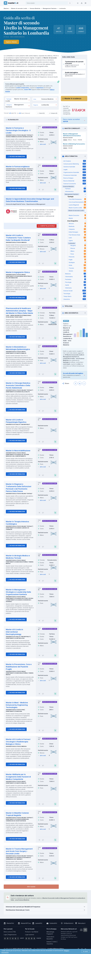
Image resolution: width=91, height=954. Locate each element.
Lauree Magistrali (77, 205)
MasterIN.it (10, 923)
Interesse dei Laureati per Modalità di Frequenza (23, 907)
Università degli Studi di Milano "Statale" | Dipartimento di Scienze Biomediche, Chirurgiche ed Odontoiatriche (19, 819)
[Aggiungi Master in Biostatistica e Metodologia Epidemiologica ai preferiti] (39, 374)
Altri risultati (31, 887)
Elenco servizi (8, 932)
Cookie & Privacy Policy (56, 949)
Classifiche (50, 944)
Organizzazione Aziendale (74, 172)
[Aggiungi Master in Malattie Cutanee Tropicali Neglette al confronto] (43, 839)
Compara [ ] (53, 113)
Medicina (75, 273)
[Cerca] (70, 3)
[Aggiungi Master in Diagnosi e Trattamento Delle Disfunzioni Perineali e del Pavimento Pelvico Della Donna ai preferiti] (39, 512)
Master (77, 218)
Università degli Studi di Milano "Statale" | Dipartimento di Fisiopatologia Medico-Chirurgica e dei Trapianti (19, 857)
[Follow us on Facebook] (82, 948)
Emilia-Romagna (77, 232)
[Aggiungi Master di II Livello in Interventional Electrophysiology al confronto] (43, 655)
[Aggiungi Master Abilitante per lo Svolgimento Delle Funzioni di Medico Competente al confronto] (43, 804)
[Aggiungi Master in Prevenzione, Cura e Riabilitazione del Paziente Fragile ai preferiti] (39, 693)
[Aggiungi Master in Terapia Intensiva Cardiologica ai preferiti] (39, 546)
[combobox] (47, 3)
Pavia (78, 254)
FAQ (14, 932)
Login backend (29, 934)
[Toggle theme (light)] (77, 3)
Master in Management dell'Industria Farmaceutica (72, 134)
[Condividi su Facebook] (75, 383)
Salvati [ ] (41, 113)
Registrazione (12, 934)
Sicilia (77, 265)
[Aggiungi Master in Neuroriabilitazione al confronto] (43, 475)
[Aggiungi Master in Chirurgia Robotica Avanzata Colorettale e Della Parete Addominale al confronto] (43, 410)
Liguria (77, 240)
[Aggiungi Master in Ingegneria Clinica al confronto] (43, 298)
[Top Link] (85, 3)
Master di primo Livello (77, 207)
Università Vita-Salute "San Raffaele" (18, 424)
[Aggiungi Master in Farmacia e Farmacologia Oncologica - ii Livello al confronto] (43, 157)
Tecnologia (74, 293)
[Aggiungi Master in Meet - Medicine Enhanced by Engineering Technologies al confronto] (43, 730)
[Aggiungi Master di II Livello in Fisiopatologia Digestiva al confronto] (43, 441)
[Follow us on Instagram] (78, 948)
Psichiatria (75, 279)
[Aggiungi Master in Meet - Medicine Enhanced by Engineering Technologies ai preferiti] (39, 730)
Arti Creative (74, 161)
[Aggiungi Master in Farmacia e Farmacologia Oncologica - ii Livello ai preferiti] (39, 157)
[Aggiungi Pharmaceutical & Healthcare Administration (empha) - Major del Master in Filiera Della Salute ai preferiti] (39, 338)
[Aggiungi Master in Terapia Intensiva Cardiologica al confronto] (43, 546)
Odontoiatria (75, 276)
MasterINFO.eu (26, 923)
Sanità (75, 285)
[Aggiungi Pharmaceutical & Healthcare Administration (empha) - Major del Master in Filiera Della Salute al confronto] (43, 338)
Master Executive (77, 215)
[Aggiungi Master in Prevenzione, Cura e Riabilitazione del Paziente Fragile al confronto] (43, 693)
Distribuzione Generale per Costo (18, 910)
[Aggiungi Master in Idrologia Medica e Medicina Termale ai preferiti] (39, 580)
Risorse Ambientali (74, 181)
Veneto (77, 271)
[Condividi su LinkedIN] (80, 383)
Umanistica (74, 299)
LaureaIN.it (38, 923)
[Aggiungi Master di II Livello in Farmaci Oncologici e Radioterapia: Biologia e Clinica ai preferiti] (39, 765)
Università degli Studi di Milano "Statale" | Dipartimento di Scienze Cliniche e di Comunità (19, 528)
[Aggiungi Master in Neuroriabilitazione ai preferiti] (39, 475)
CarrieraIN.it (53, 923)
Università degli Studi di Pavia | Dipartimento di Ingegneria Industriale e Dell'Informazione (19, 276)
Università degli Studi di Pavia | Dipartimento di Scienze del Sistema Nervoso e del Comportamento (17, 454)
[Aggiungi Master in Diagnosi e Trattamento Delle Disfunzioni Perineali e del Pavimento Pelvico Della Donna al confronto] (43, 512)
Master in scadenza (73, 98)
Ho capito (85, 951)
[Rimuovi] (29, 100)
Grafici (54, 941)
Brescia (78, 248)
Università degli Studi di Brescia (16, 242)
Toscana (77, 268)
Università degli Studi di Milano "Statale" (19, 493)
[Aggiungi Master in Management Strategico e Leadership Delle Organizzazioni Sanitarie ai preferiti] (39, 620)
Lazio (77, 237)
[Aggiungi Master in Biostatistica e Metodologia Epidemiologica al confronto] (43, 374)
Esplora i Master (11, 42)
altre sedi (43, 144)
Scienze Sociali (74, 290)
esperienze (39, 87)
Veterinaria (75, 288)
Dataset (49, 941)
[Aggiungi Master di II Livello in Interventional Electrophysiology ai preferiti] (39, 655)
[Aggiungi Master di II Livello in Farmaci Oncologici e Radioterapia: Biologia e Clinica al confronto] (43, 765)
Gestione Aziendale (74, 166)
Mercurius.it (81, 923)
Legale (74, 169)
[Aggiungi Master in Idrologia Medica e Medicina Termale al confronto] (43, 580)
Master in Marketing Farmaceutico (74, 144)
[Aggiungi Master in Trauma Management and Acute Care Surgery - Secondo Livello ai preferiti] (39, 878)
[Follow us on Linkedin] (85, 948)
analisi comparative (22, 87)
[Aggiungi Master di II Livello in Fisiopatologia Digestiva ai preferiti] (39, 441)
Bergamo (78, 245)
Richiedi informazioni (16, 156)
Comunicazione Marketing (74, 164)
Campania (77, 229)
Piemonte (77, 257)
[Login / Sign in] (81, 3)
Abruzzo (77, 223)
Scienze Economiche (74, 183)
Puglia (77, 259)
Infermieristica (75, 191)
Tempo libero (74, 296)
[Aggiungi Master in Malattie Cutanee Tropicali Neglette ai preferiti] (39, 839)
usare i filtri (27, 89)
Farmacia (75, 188)
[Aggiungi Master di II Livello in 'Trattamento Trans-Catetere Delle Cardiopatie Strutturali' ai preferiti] (39, 263)
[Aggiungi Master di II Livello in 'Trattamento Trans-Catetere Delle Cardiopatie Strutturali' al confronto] (43, 263)
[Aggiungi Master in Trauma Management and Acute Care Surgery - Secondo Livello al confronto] (43, 878)
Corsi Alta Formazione (77, 199)
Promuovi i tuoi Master (31, 932)
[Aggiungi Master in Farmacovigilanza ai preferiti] (39, 189)
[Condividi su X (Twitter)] (84, 383)
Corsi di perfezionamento (77, 202)
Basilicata (77, 226)
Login (5, 934)
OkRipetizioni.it (68, 923)
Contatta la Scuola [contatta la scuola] (46, 226)
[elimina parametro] (85, 186)
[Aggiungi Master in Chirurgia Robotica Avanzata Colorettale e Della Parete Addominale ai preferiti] (39, 410)
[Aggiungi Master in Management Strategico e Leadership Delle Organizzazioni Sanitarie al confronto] (43, 620)
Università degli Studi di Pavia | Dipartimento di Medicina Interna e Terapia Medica (19, 562)
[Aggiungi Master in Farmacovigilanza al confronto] (43, 189)
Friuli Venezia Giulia (77, 235)
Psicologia (75, 282)
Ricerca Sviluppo (74, 178)
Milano (78, 251)
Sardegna (77, 262)
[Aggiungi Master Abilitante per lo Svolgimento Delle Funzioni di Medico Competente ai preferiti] (39, 804)
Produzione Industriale (74, 175)
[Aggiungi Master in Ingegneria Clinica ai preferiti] (39, 298)
